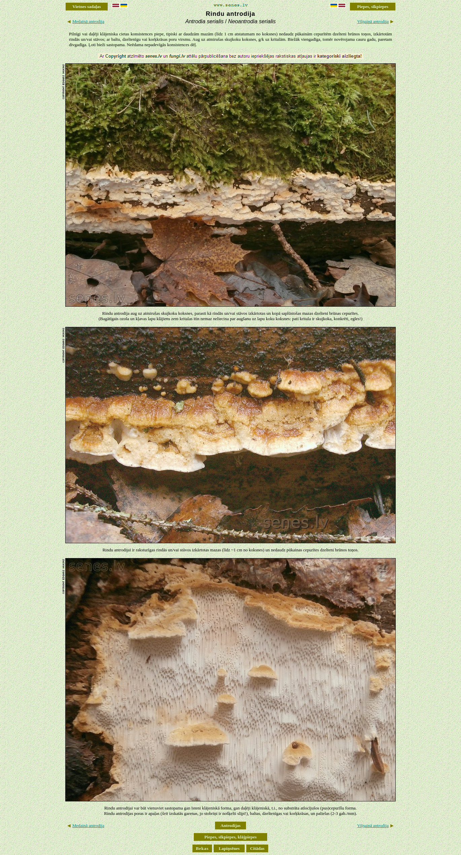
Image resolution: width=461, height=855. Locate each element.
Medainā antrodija (88, 21)
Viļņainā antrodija (373, 21)
